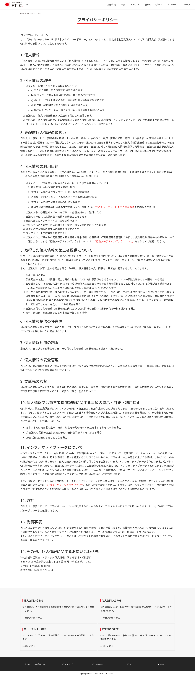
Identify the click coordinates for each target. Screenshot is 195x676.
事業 (123, 4)
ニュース (186, 4)
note (162, 664)
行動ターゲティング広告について (65, 485)
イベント (135, 4)
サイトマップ (66, 664)
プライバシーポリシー (35, 664)
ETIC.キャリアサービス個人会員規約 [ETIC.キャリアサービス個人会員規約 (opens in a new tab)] (114, 207)
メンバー (172, 4)
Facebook (99, 664)
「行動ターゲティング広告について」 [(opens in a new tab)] (114, 241)
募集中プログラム (153, 4)
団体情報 (111, 4)
